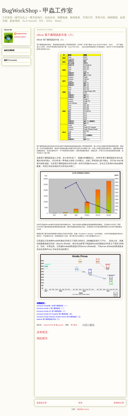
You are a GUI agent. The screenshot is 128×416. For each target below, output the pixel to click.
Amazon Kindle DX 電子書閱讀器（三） (52, 311)
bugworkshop (22, 33)
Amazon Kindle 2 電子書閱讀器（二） (51, 308)
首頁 (80, 403)
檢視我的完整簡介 (20, 37)
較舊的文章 (119, 403)
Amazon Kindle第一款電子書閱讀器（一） (53, 306)
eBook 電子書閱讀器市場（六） (49, 319)
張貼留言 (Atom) (83, 409)
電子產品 (74, 325)
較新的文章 (42, 403)
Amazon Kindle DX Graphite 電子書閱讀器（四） (55, 314)
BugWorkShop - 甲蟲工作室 (37, 10)
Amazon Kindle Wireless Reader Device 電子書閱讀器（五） (60, 317)
